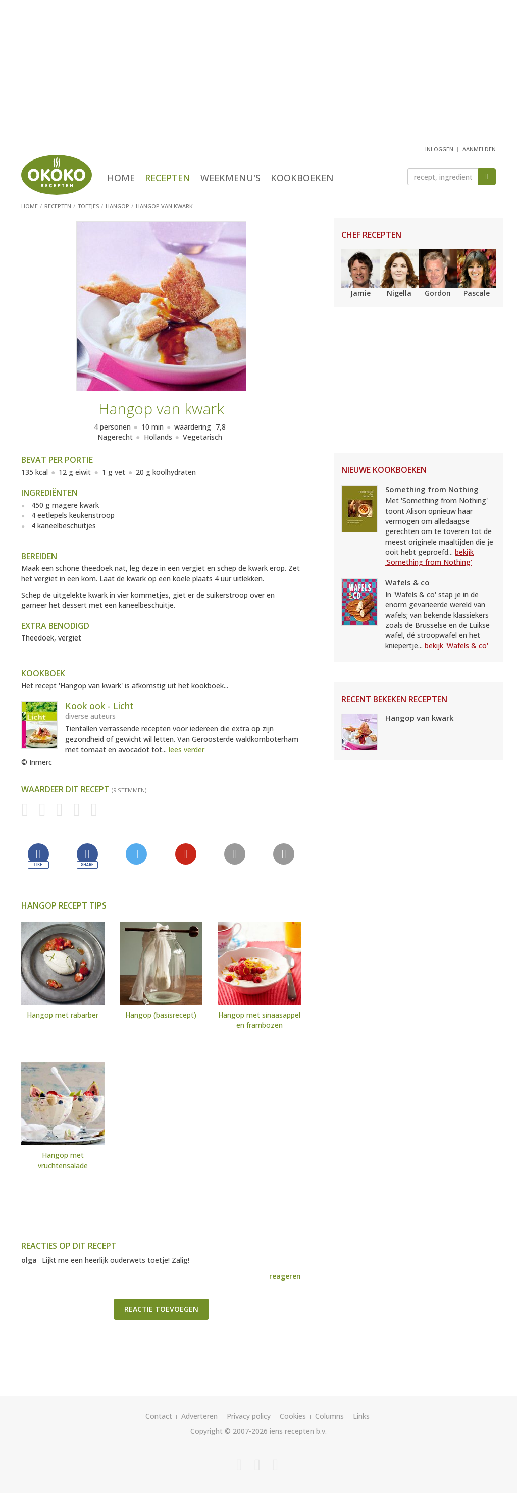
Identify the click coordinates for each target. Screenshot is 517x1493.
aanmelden (479, 149)
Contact (158, 1416)
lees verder (186, 749)
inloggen (439, 149)
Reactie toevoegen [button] (161, 1309)
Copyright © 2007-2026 (229, 1431)
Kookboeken (302, 178)
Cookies (293, 1416)
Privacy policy (249, 1416)
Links (361, 1416)
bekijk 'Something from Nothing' (429, 557)
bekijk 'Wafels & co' (456, 645)
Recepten (167, 178)
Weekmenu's (230, 178)
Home (121, 178)
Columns (329, 1416)
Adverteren (199, 1416)
